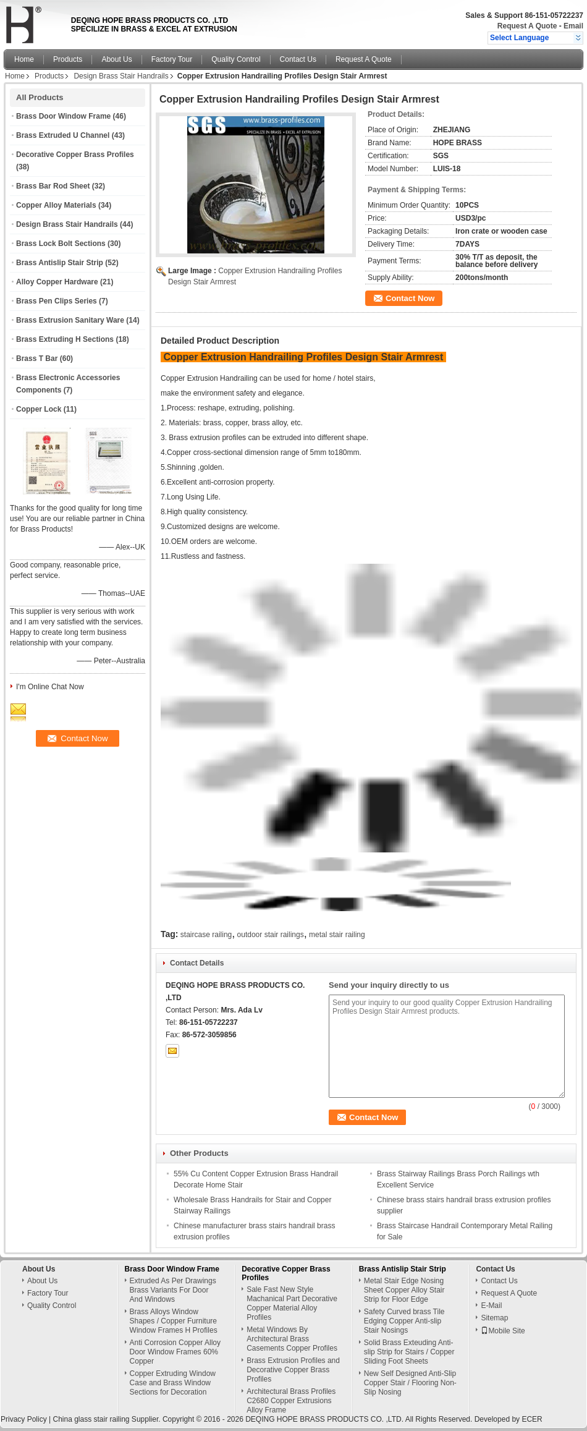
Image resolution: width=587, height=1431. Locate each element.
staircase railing (206, 934)
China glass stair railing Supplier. (107, 1419)
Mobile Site (503, 1331)
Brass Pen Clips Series (56, 301)
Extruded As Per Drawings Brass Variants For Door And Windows (173, 1290)
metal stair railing (337, 934)
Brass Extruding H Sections (65, 339)
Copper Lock (38, 409)
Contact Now (410, 298)
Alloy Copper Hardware (57, 282)
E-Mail (491, 1305)
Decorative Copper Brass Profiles (75, 154)
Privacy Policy (24, 1419)
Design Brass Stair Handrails (121, 76)
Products (67, 59)
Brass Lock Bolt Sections (61, 243)
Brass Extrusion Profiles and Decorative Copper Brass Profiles (293, 1369)
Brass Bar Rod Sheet (53, 186)
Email (573, 26)
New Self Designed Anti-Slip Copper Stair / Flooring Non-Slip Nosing (410, 1382)
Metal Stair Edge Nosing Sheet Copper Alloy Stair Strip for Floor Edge (404, 1290)
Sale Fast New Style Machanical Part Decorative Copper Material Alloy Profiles (292, 1303)
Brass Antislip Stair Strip (59, 262)
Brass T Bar (36, 358)
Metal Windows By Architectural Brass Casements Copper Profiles (292, 1338)
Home (24, 59)
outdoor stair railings (270, 934)
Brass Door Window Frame (63, 116)
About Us (116, 59)
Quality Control (235, 59)
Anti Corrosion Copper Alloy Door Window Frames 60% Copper (175, 1351)
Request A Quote (527, 26)
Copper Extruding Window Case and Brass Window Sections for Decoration (173, 1382)
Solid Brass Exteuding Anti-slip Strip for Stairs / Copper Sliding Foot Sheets (409, 1351)
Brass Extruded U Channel (62, 135)
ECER (532, 1419)
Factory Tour (171, 59)
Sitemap (494, 1318)
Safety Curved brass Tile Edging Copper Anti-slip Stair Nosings (404, 1321)
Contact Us (298, 59)
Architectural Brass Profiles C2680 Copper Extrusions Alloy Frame (291, 1400)
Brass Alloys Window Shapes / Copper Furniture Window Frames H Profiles (173, 1321)
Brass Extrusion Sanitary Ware (70, 320)
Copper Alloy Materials (56, 205)
